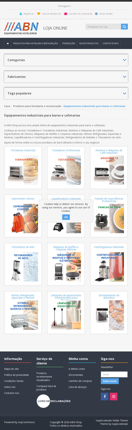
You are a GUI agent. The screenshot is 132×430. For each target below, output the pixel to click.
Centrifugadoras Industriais (109, 247)
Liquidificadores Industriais (66, 198)
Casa (7, 106)
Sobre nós (9, 387)
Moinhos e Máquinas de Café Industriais (109, 151)
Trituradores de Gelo (23, 247)
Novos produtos (88, 43)
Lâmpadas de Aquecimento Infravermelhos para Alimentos (66, 297)
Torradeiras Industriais (23, 150)
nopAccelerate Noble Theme (112, 420)
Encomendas (76, 374)
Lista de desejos (78, 387)
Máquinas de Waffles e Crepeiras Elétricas (66, 248)
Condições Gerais (14, 381)
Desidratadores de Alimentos (109, 296)
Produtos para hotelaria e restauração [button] (35, 43)
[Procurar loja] (103, 27)
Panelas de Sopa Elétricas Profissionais (109, 199)
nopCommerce (26, 422)
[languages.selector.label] (64, 6)
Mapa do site (11, 368)
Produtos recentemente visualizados (44, 376)
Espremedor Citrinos (23, 198)
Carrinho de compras (80, 381)
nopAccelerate (120, 424)
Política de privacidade (16, 374)
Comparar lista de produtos (46, 387)
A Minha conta (77, 368)
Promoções (68, 43)
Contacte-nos (110, 43)
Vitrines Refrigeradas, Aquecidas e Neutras (23, 296)
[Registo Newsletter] (114, 374)
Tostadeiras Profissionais (66, 150)
